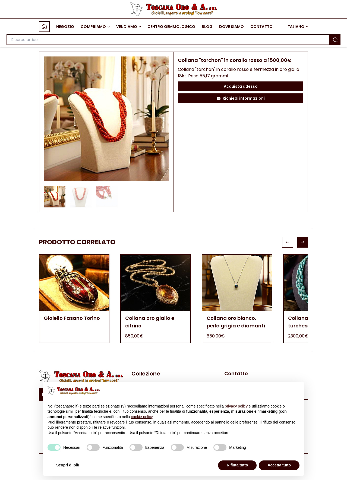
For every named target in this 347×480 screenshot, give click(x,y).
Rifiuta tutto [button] (237, 465)
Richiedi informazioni (241, 98)
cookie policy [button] (141, 417)
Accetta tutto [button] (279, 465)
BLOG (207, 26)
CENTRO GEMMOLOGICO (171, 26)
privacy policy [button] (236, 406)
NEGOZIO (65, 26)
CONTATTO (261, 26)
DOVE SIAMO (231, 26)
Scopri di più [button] (67, 465)
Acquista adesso (241, 86)
